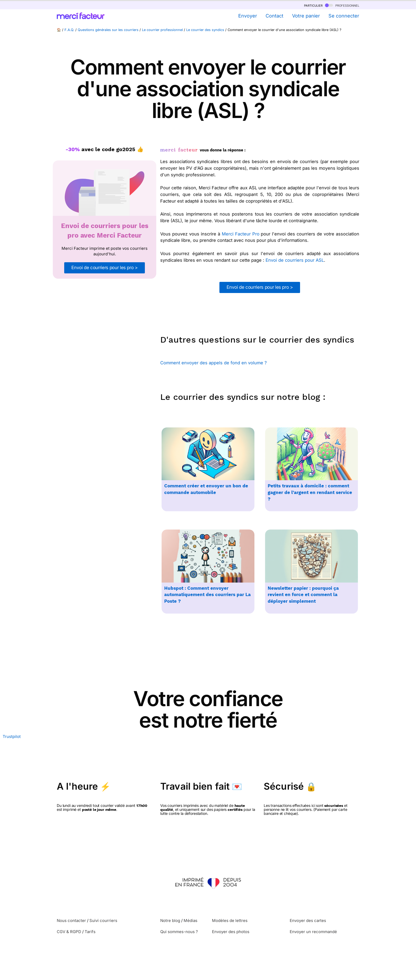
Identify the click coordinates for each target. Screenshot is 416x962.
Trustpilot (12, 736)
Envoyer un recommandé (313, 931)
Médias (190, 920)
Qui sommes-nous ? (179, 931)
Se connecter (343, 16)
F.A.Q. (69, 30)
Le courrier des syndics (205, 30)
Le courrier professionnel (162, 30)
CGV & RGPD (69, 931)
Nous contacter (71, 920)
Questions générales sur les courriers (108, 30)
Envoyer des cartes (308, 920)
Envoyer (247, 16)
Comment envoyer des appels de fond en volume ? (213, 362)
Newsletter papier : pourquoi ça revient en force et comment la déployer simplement (303, 595)
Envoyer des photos (230, 931)
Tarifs (90, 931)
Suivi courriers (103, 920)
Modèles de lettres (230, 920)
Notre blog (170, 920)
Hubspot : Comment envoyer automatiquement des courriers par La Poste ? (207, 595)
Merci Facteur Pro (240, 234)
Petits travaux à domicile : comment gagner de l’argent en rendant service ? (310, 492)
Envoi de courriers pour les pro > (104, 267)
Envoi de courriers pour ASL (295, 260)
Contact (274, 16)
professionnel (342, 5)
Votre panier (306, 16)
